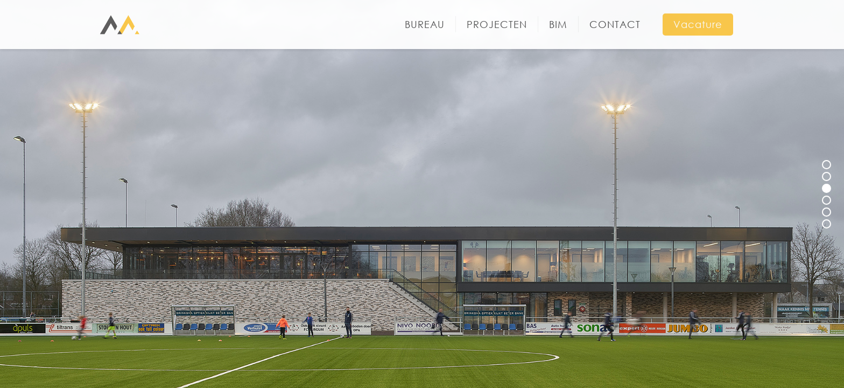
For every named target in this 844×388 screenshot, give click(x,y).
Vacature (697, 24)
